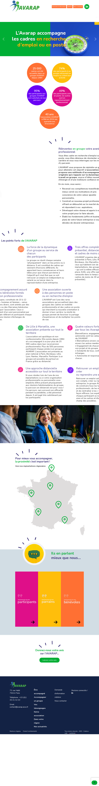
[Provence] (65, 520)
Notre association (59, 15)
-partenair (72, 733)
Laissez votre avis (49, 660)
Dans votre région (74, 15)
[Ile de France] (50, 486)
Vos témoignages (45, 15)
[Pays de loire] (31, 493)
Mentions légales (15, 731)
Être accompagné (17, 15)
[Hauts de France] (52, 468)
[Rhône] (59, 504)
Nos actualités (88, 15)
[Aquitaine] (38, 512)
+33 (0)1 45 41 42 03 (18, 698)
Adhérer (69, 6)
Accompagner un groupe (31, 15)
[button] (3, 39)
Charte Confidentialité (30, 731)
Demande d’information (59, 6)
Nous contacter (78, 6)
